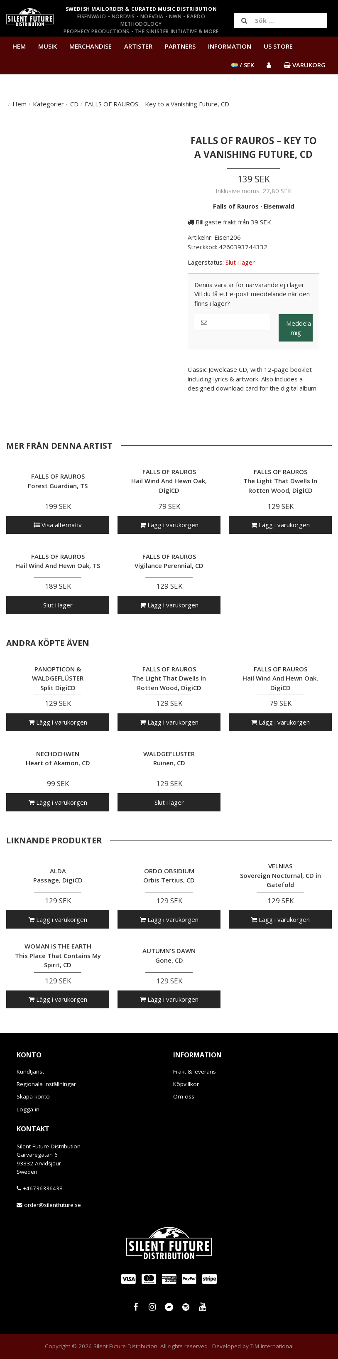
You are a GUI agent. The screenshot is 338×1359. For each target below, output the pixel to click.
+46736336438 (43, 1188)
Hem (19, 46)
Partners (180, 46)
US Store (278, 46)
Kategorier (48, 104)
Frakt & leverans (194, 1071)
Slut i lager (58, 605)
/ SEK (242, 65)
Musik (47, 46)
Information (229, 46)
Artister (138, 46)
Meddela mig (298, 328)
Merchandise (90, 46)
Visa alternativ (58, 525)
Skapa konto (33, 1096)
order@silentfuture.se (52, 1205)
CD (74, 104)
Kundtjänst (30, 1071)
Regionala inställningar (46, 1084)
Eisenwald (279, 206)
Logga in (28, 1109)
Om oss (183, 1096)
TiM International (272, 1346)
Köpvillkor (186, 1084)
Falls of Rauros (236, 206)
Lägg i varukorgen (169, 525)
